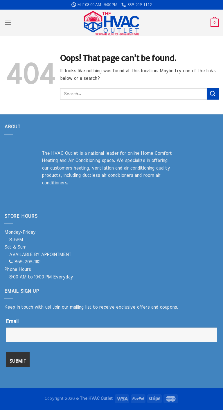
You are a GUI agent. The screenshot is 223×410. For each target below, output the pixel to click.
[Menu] (7, 22)
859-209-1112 (24, 262)
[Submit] (213, 94)
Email (12, 321)
